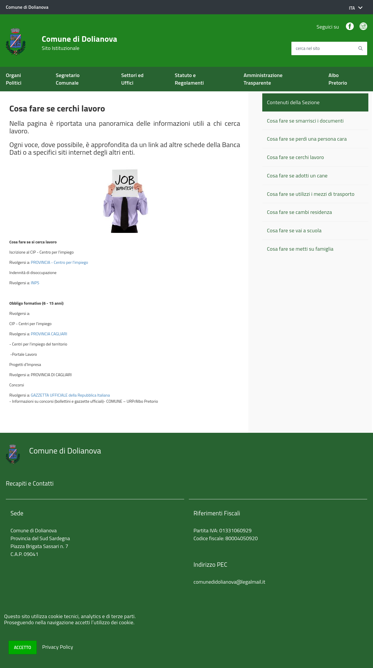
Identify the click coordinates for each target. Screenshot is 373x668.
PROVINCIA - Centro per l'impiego (59, 262)
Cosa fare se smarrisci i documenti (305, 121)
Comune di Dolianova (79, 43)
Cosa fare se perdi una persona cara (307, 139)
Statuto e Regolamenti (189, 79)
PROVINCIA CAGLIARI (49, 334)
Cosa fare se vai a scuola (294, 230)
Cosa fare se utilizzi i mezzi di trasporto (310, 194)
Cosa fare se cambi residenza (299, 212)
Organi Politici (14, 79)
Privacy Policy (57, 647)
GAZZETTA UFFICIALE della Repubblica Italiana (70, 395)
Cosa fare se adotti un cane (297, 175)
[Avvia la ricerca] (360, 48)
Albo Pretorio (337, 79)
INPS (35, 283)
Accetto (22, 647)
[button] (355, 8)
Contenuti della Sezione (293, 102)
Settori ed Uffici (132, 79)
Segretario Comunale (68, 79)
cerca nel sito (308, 49)
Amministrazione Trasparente (263, 79)
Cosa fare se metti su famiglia (300, 249)
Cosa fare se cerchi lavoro (295, 157)
